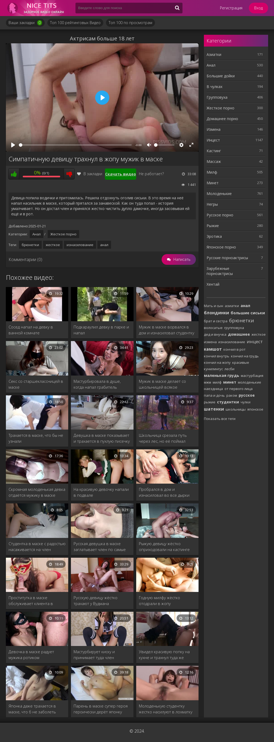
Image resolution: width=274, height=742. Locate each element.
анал (104, 244)
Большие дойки (221, 75)
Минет (213, 182)
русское (247, 395)
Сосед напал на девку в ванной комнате (31, 329)
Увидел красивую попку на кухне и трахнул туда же (164, 654)
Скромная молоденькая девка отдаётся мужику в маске (37, 492)
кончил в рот (234, 349)
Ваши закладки (25, 22)
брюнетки (30, 244)
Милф (212, 172)
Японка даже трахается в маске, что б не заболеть (32, 708)
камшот (213, 349)
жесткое (53, 244)
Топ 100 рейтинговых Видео (75, 22)
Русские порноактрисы (227, 257)
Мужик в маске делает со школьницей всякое (162, 384)
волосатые (213, 327)
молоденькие (249, 382)
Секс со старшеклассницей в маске (36, 384)
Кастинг (214, 150)
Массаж (214, 161)
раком (231, 395)
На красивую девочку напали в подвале (101, 492)
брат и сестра (215, 321)
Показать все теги (219, 418)
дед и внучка (215, 334)
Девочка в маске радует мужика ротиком (31, 654)
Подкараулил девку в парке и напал (101, 329)
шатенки (214, 409)
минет (229, 382)
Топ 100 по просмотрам (130, 22)
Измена (213, 129)
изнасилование (80, 244)
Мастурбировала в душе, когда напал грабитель (97, 384)
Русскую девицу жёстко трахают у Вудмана (95, 600)
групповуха (234, 327)
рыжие (209, 402)
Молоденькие (219, 193)
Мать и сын (213, 305)
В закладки (89, 173)
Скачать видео (120, 174)
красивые (240, 362)
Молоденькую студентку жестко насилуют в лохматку (165, 708)
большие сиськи (248, 312)
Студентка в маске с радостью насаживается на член (37, 546)
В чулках (214, 86)
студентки (228, 401)
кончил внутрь (216, 356)
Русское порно (220, 214)
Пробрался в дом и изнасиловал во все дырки (164, 492)
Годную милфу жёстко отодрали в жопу (159, 600)
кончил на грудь (245, 356)
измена (210, 341)
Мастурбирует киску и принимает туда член (94, 654)
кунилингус (213, 368)
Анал (36, 234)
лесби (229, 368)
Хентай (213, 284)
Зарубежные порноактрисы (220, 271)
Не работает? (151, 173)
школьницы (236, 409)
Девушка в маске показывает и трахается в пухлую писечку (102, 438)
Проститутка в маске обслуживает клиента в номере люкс (31, 600)
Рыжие (213, 225)
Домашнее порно (222, 118)
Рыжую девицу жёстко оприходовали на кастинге (164, 546)
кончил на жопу (217, 362)
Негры (212, 204)
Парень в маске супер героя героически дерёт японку (101, 708)
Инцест (213, 140)
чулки (245, 402)
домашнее (239, 334)
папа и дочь (214, 395)
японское (255, 409)
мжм (207, 382)
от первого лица (238, 388)
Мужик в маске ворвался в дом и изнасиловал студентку (166, 329)
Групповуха (217, 97)
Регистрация (231, 7)
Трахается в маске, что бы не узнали (36, 438)
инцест (255, 341)
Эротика (214, 236)
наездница (213, 388)
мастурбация (252, 375)
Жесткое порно (63, 234)
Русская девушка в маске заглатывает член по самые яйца (100, 546)
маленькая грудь (221, 375)
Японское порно (221, 247)
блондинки (216, 313)
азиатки (232, 305)
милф (217, 382)
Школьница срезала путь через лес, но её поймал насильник (163, 438)
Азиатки (214, 54)
